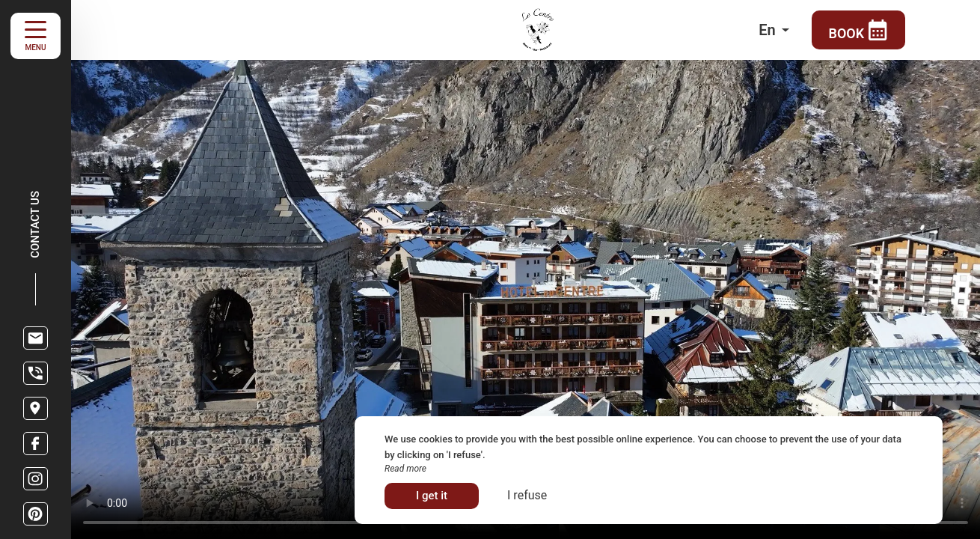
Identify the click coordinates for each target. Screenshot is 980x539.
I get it (431, 495)
